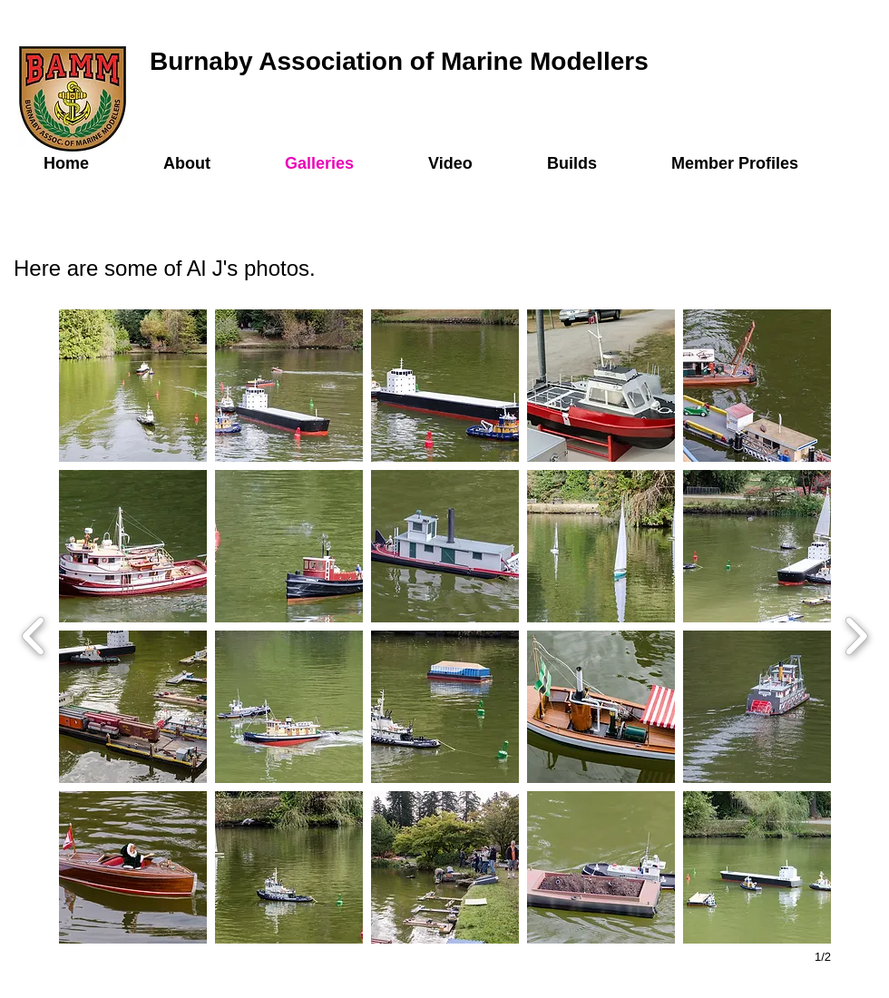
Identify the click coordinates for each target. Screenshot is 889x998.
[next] (855, 633)
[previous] (34, 633)
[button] (133, 385)
